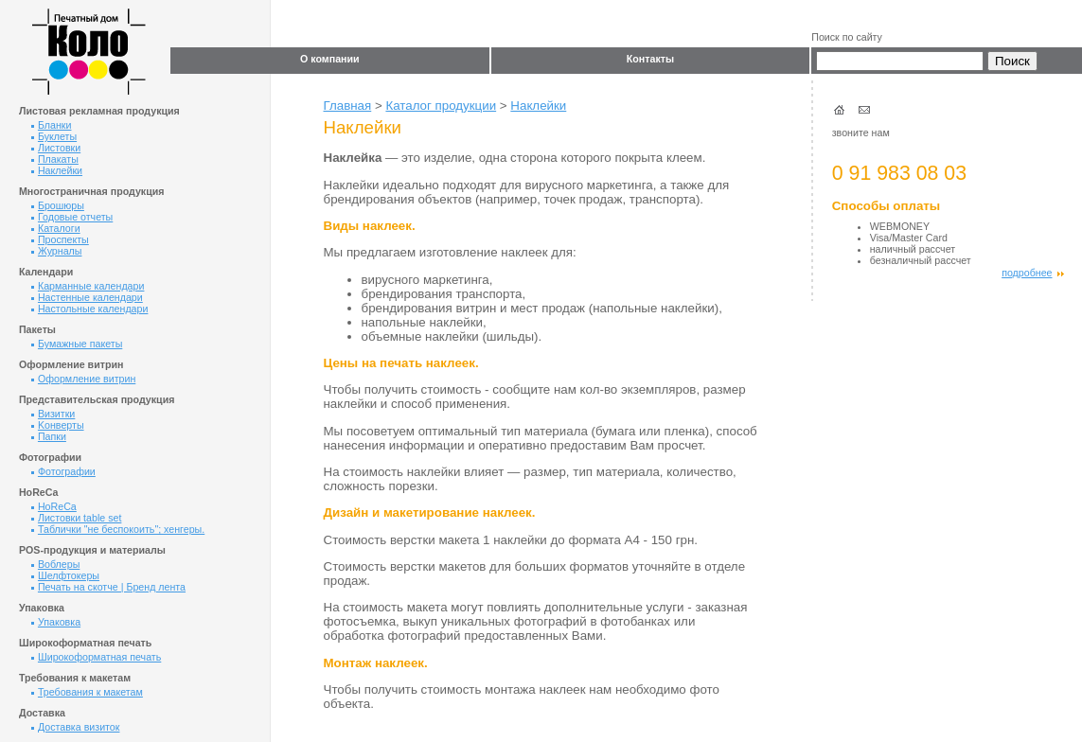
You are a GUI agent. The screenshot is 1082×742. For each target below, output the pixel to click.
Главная (348, 105)
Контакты (650, 58)
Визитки (53, 413)
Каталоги (55, 228)
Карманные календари (88, 286)
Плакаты (55, 159)
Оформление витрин (83, 378)
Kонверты (57, 425)
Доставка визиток (75, 727)
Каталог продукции (440, 105)
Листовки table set (76, 517)
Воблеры (55, 564)
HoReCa (54, 506)
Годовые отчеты (72, 216)
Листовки (55, 147)
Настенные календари (87, 297)
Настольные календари (89, 308)
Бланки (51, 125)
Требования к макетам (87, 692)
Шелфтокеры (65, 575)
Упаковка (55, 621)
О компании (330, 58)
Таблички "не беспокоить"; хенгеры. (117, 529)
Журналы (56, 250)
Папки (48, 436)
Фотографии (63, 471)
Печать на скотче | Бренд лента (108, 586)
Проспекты (60, 239)
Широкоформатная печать (96, 656)
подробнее (1032, 272)
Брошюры (57, 205)
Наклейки (56, 170)
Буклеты (54, 136)
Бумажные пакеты (76, 343)
